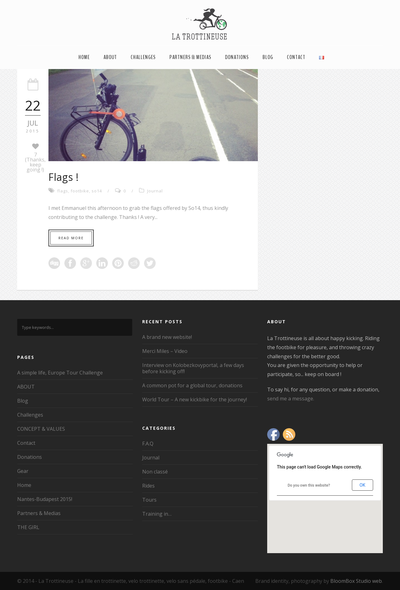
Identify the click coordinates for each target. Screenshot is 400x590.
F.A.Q (147, 443)
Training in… (157, 513)
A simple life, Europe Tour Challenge (60, 372)
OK (362, 485)
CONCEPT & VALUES (41, 428)
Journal (155, 191)
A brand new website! (167, 337)
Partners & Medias (190, 57)
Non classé (155, 471)
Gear (22, 471)
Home (84, 57)
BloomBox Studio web (356, 581)
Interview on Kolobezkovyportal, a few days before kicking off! (193, 368)
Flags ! (63, 177)
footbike (80, 191)
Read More (71, 238)
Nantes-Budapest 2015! (44, 499)
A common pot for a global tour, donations (192, 385)
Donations (237, 57)
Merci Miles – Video (165, 351)
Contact (296, 57)
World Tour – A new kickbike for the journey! (194, 399)
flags (62, 191)
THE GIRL (28, 527)
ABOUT (110, 57)
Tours (149, 499)
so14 (97, 191)
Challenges (143, 57)
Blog (267, 57)
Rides (148, 485)
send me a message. (290, 398)
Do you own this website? (309, 485)
